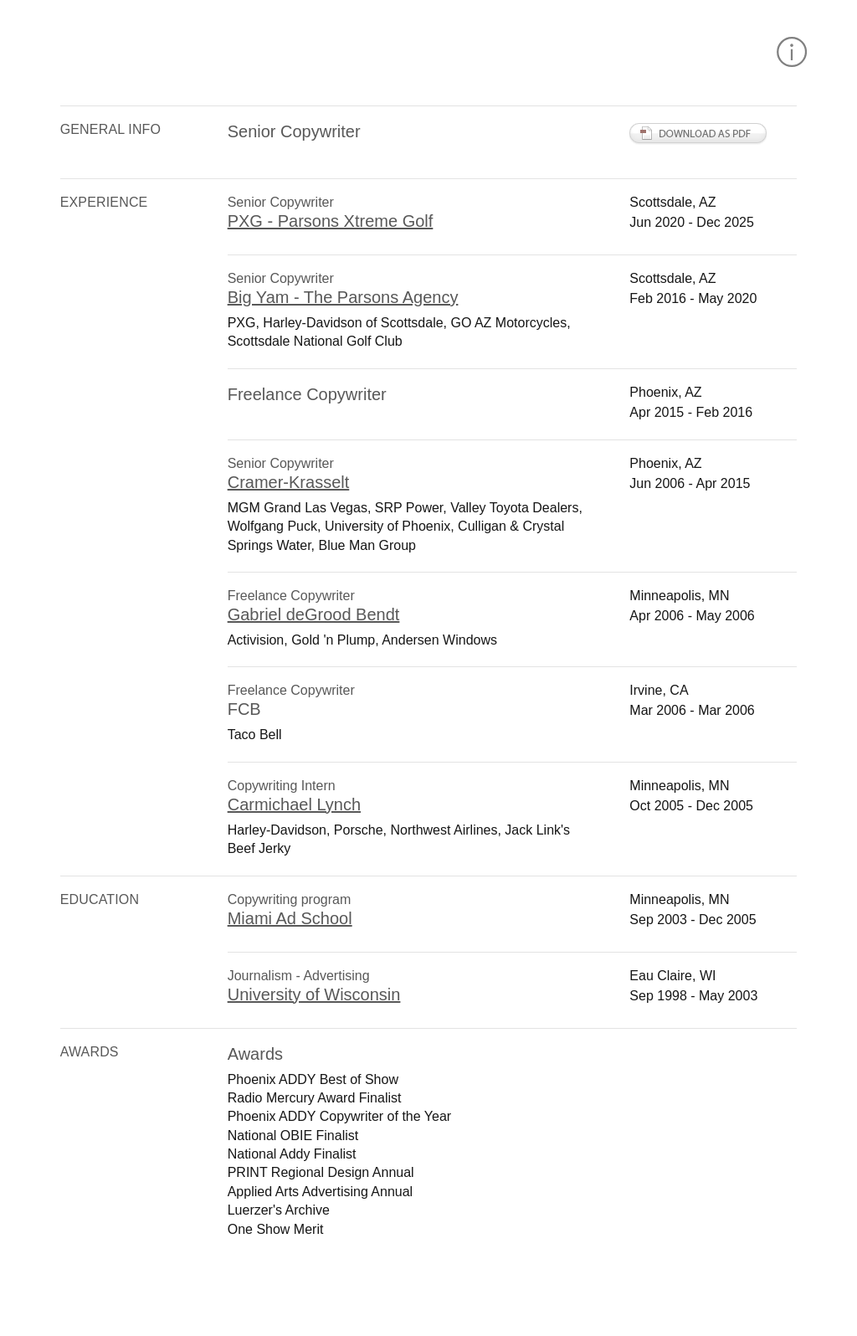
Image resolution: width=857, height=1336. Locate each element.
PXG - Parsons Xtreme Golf (331, 221)
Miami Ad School (290, 918)
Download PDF (698, 134)
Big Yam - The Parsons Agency (343, 297)
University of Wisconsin (314, 994)
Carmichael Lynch (294, 804)
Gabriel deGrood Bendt (314, 614)
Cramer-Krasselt (289, 482)
